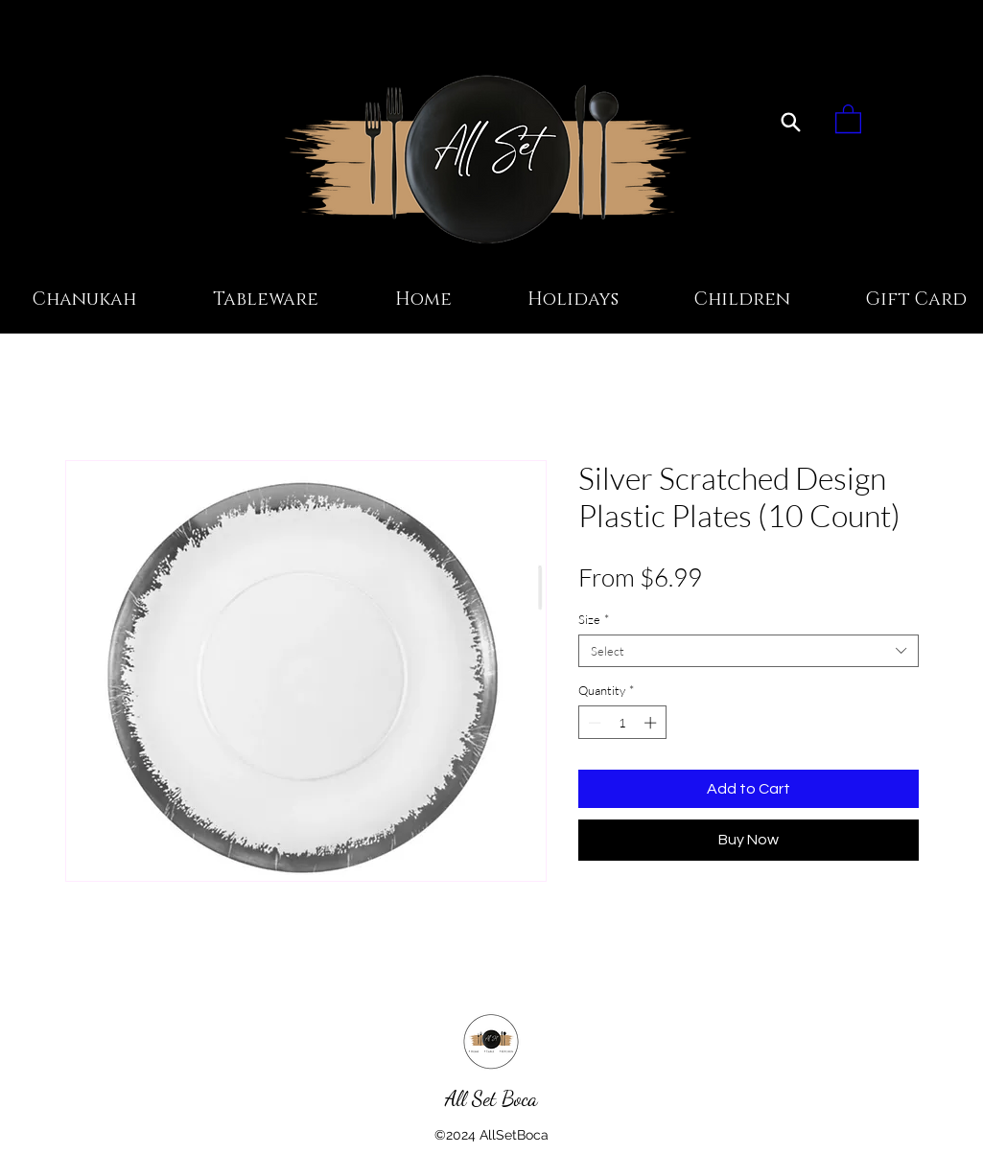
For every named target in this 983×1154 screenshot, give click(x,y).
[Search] (791, 121)
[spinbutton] (622, 722)
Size (593, 619)
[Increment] (652, 722)
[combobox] (748, 651)
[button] (848, 118)
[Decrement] (592, 722)
